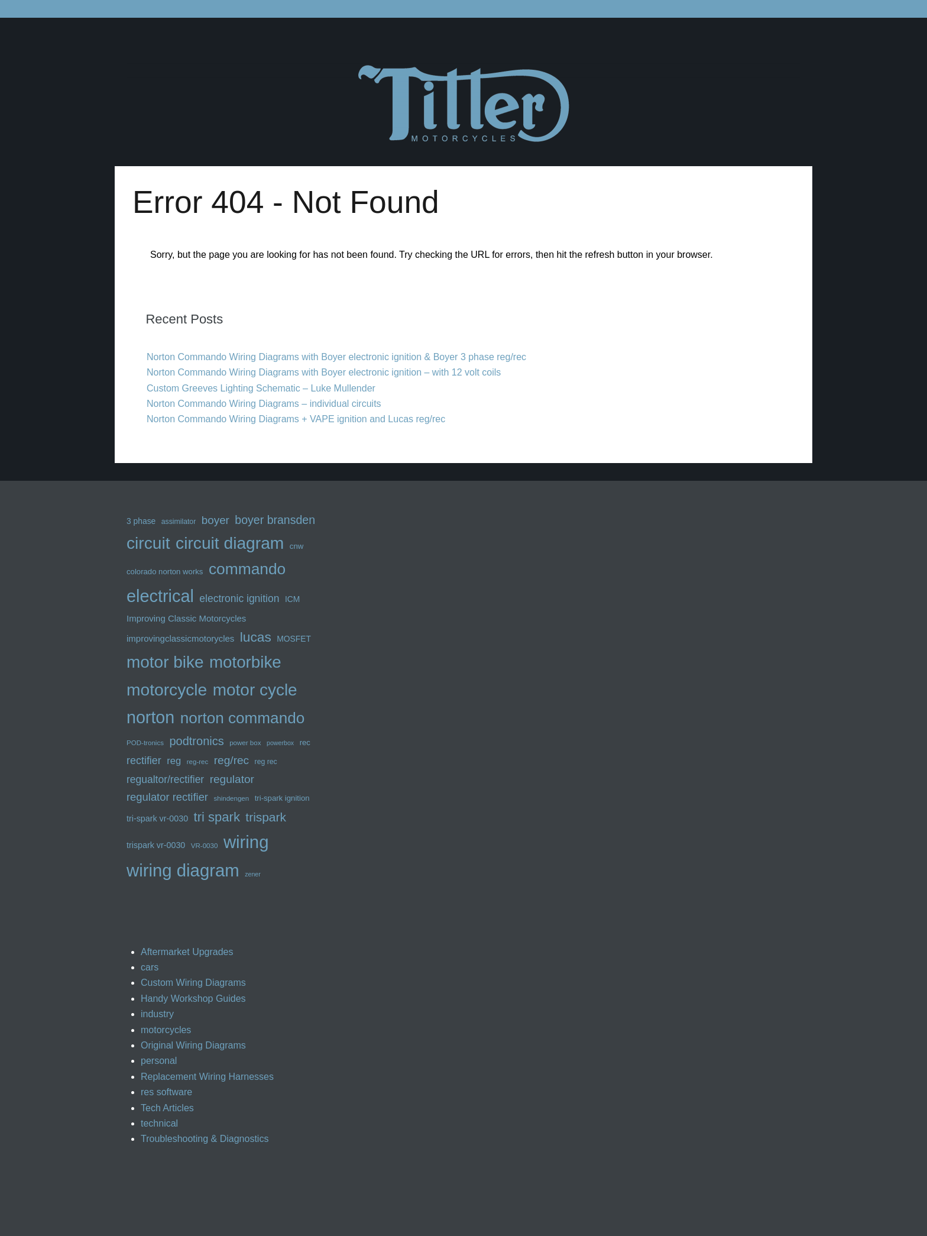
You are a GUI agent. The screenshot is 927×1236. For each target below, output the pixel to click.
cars (149, 967)
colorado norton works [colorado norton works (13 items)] (165, 571)
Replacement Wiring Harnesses (207, 1077)
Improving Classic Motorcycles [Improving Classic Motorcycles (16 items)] (186, 618)
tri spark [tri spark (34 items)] (217, 817)
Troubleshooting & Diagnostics (204, 1139)
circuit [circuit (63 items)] (148, 542)
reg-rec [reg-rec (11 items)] (198, 761)
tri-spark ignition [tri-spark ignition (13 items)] (282, 798)
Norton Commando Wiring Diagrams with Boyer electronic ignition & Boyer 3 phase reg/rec (336, 357)
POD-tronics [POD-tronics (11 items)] (145, 742)
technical (159, 1123)
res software (166, 1092)
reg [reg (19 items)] (174, 760)
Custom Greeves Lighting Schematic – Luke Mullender (261, 388)
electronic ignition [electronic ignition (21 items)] (239, 598)
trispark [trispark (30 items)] (265, 817)
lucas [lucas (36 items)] (255, 637)
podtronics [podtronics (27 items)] (196, 741)
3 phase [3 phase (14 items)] (141, 521)
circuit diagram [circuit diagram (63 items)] (230, 542)
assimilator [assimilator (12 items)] (178, 521)
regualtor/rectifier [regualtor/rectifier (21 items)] (165, 779)
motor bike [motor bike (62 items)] (165, 662)
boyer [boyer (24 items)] (215, 520)
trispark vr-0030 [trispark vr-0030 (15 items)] (156, 845)
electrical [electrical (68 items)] (160, 596)
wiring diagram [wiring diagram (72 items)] (183, 870)
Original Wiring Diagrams (193, 1045)
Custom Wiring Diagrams (193, 983)
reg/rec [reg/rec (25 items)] (231, 760)
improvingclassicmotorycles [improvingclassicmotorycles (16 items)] (180, 638)
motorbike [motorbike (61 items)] (245, 662)
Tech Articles (167, 1108)
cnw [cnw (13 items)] (296, 546)
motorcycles (166, 1030)
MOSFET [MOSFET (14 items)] (294, 638)
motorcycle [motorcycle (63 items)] (167, 689)
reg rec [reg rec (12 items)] (266, 762)
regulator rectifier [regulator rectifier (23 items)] (167, 797)
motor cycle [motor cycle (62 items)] (255, 690)
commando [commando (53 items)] (247, 569)
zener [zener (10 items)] (253, 874)
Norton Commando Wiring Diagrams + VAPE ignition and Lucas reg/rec (296, 419)
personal (159, 1061)
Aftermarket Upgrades (187, 952)
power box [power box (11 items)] (245, 742)
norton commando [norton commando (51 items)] (242, 718)
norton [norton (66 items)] (150, 717)
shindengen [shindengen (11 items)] (231, 798)
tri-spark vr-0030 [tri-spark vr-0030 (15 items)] (157, 818)
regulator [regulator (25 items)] (232, 779)
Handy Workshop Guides (193, 999)
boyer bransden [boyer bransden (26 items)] (275, 519)
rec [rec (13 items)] (305, 742)
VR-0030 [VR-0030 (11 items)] (204, 845)
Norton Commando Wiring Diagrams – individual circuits (264, 404)
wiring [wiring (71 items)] (246, 842)
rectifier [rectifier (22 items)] (144, 760)
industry (157, 1014)
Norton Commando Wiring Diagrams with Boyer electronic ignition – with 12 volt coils (324, 372)
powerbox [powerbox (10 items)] (280, 742)
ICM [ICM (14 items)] (292, 599)
